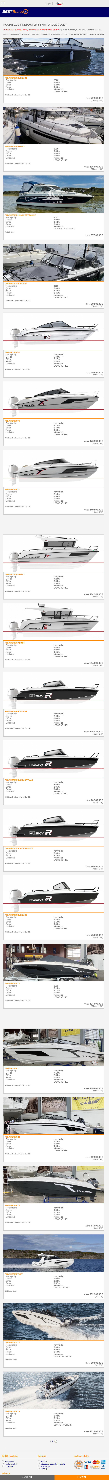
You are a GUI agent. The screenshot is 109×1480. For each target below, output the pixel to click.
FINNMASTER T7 (12, 489)
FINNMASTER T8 (12, 421)
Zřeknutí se (45, 1466)
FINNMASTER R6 (12, 1137)
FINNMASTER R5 (12, 352)
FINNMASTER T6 (12, 1205)
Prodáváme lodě (11, 1464)
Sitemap (44, 1469)
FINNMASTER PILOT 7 (15, 574)
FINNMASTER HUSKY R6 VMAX (19, 849)
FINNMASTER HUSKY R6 (16, 78)
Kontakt (44, 1462)
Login (48, 3)
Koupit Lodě (9, 1462)
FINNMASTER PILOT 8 (15, 146)
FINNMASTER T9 (12, 1411)
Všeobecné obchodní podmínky (53, 1464)
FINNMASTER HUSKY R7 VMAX (19, 780)
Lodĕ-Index (9, 1466)
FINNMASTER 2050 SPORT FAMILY (20, 215)
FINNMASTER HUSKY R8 (16, 711)
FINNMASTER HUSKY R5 (16, 915)
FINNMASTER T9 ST (14, 1274)
